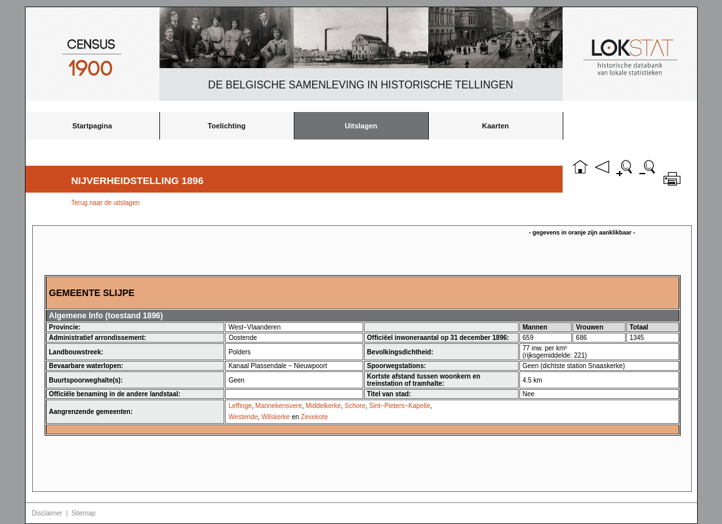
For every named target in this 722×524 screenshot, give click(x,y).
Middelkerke (323, 405)
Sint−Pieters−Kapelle (399, 405)
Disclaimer (47, 513)
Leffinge (239, 405)
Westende (243, 417)
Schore (355, 405)
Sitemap (83, 513)
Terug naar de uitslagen (105, 202)
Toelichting (227, 126)
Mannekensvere (278, 405)
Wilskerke (276, 417)
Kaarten (495, 126)
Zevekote (314, 417)
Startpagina (92, 126)
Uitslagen (361, 126)
